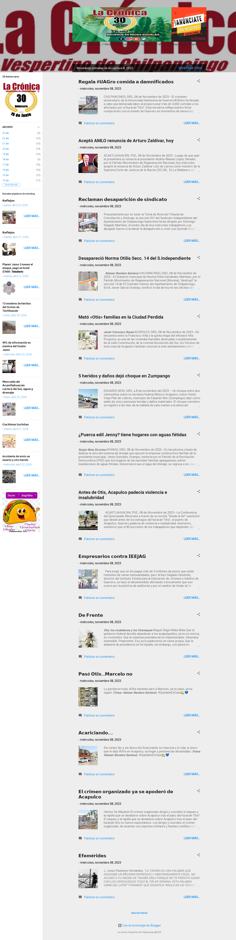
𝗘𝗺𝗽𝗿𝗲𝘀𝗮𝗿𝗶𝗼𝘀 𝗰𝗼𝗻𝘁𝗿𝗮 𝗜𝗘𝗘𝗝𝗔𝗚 (112, 556)
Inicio (139, 55)
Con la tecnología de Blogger (139, 925)
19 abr (5, 154)
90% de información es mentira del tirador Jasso (16, 346)
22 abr (5, 138)
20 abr (5, 148)
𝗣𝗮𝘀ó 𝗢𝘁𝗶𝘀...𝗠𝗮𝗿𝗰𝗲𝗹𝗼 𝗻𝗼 (105, 674)
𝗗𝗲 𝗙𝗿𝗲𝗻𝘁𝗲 (90, 615)
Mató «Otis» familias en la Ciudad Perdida (120, 317)
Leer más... (192, 123)
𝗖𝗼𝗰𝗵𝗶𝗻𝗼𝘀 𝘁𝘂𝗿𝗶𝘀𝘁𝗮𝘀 (15, 424)
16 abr (5, 169)
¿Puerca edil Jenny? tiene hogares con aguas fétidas (132, 434)
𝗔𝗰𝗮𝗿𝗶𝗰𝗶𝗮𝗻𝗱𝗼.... (95, 732)
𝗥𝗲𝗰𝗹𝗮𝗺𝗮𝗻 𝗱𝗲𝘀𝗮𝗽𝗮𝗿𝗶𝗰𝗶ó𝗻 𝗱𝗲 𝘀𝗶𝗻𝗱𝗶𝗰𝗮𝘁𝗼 (122, 199)
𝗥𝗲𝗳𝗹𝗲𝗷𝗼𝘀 (8, 200)
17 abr (5, 164)
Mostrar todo (190, 68)
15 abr (5, 175)
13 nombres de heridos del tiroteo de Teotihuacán (16, 307)
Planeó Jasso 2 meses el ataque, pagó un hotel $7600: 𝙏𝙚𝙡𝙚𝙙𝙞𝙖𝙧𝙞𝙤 (17, 268)
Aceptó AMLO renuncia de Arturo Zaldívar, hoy (126, 140)
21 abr (5, 143)
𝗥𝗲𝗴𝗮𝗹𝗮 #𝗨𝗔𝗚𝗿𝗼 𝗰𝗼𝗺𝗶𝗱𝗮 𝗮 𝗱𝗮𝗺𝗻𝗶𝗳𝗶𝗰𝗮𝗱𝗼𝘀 (126, 81)
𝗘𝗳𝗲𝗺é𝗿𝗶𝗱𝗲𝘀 (92, 855)
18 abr (5, 159)
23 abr (5, 133)
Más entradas (139, 913)
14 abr (5, 180)
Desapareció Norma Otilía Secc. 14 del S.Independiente (134, 258)
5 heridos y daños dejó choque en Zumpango (124, 375)
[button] (198, 81)
